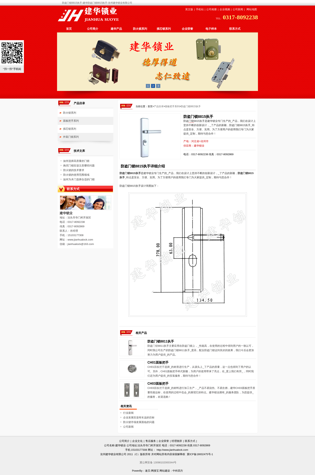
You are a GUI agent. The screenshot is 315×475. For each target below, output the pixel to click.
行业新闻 (128, 412)
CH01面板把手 (158, 362)
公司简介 (92, 28)
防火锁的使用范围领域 (76, 174)
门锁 (191, 121)
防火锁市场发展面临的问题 (138, 422)
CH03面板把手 (158, 383)
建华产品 (116, 28)
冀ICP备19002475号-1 (200, 454)
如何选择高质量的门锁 (76, 160)
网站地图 (251, 9)
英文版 (189, 9)
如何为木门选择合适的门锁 (79, 179)
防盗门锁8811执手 (160, 341)
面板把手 (159, 366)
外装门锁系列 (71, 136)
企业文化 (137, 440)
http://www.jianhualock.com (172, 449)
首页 (69, 28)
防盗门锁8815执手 (191, 106)
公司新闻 (238, 9)
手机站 (200, 9)
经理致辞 (177, 440)
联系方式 (234, 28)
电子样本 (211, 28)
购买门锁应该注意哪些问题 (79, 165)
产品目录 (159, 106)
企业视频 (225, 9)
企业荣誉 (187, 28)
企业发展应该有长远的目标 (138, 417)
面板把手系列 (172, 106)
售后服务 (150, 440)
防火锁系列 (140, 28)
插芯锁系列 (164, 28)
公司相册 (211, 9)
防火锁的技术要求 (73, 170)
